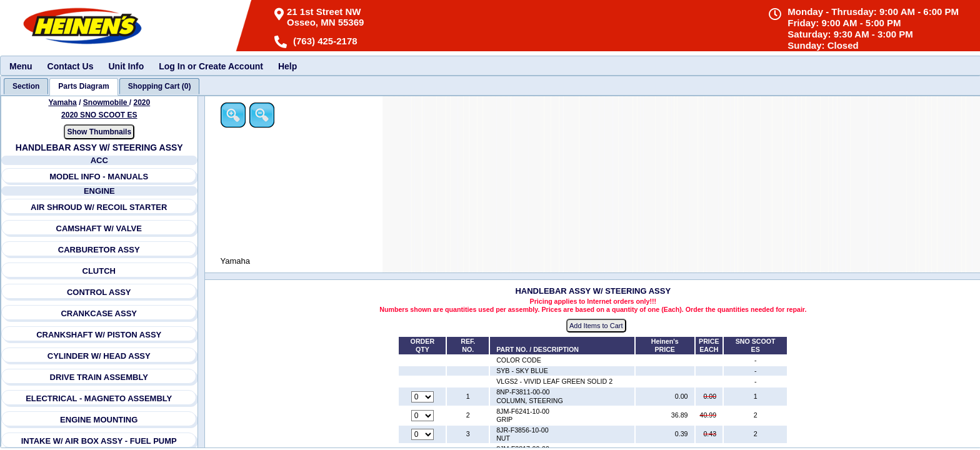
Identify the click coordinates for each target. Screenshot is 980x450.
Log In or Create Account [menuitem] (211, 66)
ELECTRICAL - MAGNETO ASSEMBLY (99, 398)
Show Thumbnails (99, 132)
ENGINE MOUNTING (99, 419)
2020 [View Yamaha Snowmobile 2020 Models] (141, 102)
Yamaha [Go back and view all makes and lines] (62, 102)
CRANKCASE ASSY (99, 313)
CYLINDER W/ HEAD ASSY (99, 356)
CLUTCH (99, 271)
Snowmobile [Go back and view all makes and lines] (106, 102)
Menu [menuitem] (20, 66)
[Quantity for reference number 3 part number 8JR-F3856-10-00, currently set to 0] (422, 434)
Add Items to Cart (596, 325)
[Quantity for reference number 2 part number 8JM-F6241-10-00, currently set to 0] (422, 415)
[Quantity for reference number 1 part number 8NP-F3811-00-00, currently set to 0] (422, 396)
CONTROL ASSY (99, 292)
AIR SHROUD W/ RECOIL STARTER (99, 207)
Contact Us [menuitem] (71, 66)
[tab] (26, 86)
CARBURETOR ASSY (99, 249)
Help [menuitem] (287, 66)
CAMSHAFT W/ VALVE (99, 228)
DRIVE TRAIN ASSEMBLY (99, 377)
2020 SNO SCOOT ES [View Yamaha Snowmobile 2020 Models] (99, 115)
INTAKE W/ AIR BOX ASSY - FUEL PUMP (99, 441)
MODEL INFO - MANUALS (98, 176)
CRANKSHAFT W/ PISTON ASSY (98, 334)
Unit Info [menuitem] (126, 66)
